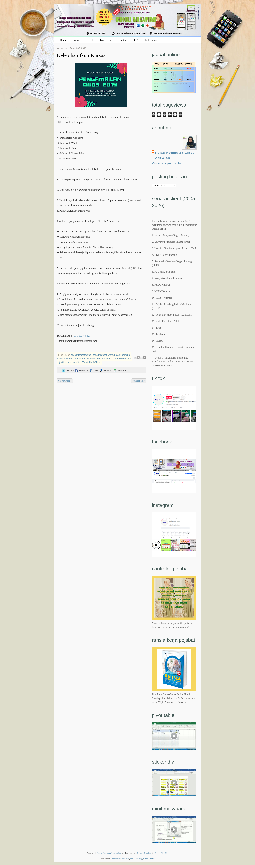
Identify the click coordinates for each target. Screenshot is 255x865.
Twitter (68, 370)
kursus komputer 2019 (77, 358)
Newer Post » (65, 380)
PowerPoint (106, 40)
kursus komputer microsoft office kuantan (110, 358)
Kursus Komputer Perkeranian (109, 853)
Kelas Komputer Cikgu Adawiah (175, 155)
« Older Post (138, 380)
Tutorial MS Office (91, 362)
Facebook (81, 370)
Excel (90, 40)
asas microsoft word (103, 355)
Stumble (119, 370)
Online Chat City (161, 853)
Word (76, 40)
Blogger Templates (144, 853)
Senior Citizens (149, 859)
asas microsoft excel (81, 355)
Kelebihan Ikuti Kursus (81, 55)
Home (63, 40)
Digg (93, 370)
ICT (135, 40)
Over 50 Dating (136, 859)
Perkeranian (151, 40)
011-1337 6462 (82, 335)
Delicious (105, 370)
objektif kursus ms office (69, 362)
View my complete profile (166, 163)
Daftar (122, 40)
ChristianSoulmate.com (120, 859)
